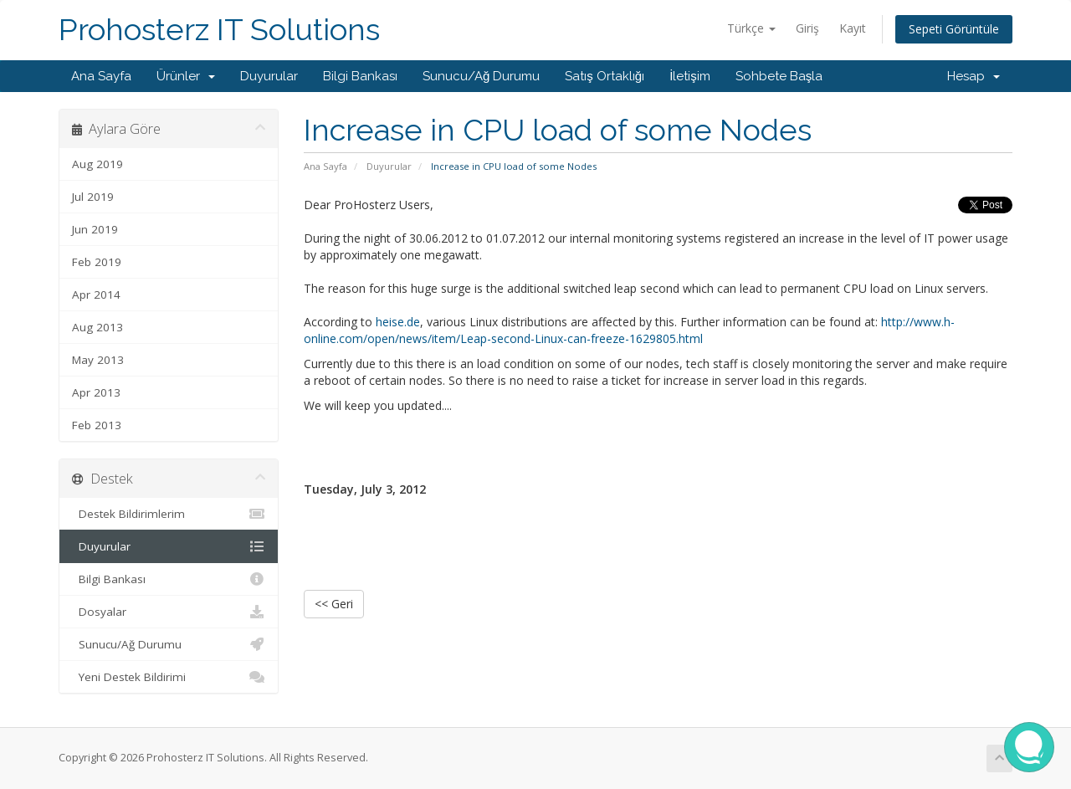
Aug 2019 (97, 164)
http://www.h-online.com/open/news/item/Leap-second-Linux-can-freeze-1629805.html (629, 330)
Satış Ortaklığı (604, 76)
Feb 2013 (96, 425)
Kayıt (852, 28)
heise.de (398, 322)
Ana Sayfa (101, 76)
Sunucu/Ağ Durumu (481, 76)
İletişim (689, 76)
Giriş (807, 28)
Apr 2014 (96, 294)
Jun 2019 (95, 229)
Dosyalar (168, 612)
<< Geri (334, 604)
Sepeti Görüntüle (954, 29)
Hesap (973, 76)
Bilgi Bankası (360, 76)
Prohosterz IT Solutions (219, 30)
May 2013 (98, 359)
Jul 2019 (93, 196)
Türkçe (751, 28)
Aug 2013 (97, 327)
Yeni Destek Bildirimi (168, 677)
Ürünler (185, 76)
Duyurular (269, 76)
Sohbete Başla (779, 76)
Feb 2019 (96, 261)
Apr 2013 (96, 392)
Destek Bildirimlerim (168, 514)
